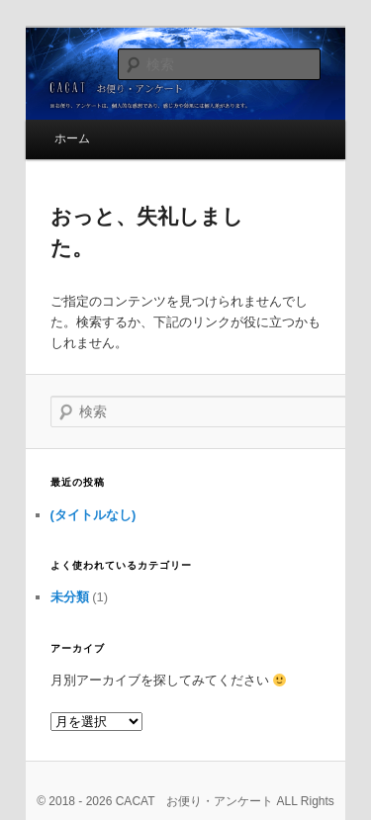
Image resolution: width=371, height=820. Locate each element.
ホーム (72, 138)
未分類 (69, 597)
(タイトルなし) (93, 514)
